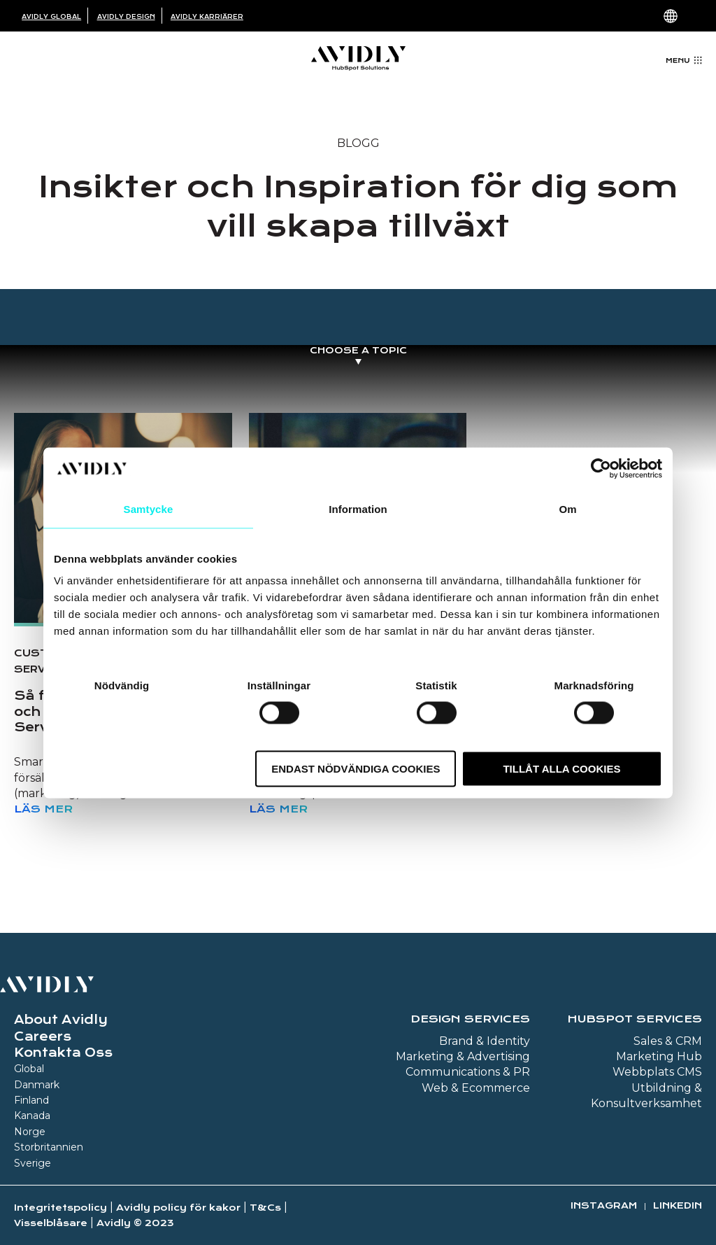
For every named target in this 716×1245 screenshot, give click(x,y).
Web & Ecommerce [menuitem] (476, 1088)
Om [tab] (567, 508)
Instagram (604, 1205)
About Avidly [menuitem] (61, 1020)
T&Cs (265, 1207)
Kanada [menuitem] (32, 1115)
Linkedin (677, 1205)
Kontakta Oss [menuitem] (63, 1053)
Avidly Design (126, 16)
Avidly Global (51, 16)
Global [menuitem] (29, 1068)
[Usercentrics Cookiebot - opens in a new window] (601, 468)
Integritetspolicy (60, 1207)
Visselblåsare (50, 1223)
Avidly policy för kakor (178, 1207)
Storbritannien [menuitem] (48, 1147)
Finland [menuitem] (31, 1100)
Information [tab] (358, 508)
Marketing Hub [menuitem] (659, 1056)
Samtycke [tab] (148, 508)
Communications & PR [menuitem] (468, 1071)
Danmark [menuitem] (36, 1084)
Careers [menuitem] (42, 1036)
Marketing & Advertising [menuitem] (463, 1056)
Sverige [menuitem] (32, 1163)
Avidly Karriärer (207, 16)
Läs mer (43, 809)
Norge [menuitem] (29, 1131)
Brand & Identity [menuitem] (484, 1041)
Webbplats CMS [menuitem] (657, 1071)
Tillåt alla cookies (561, 769)
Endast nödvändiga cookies (355, 769)
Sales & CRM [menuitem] (667, 1041)
